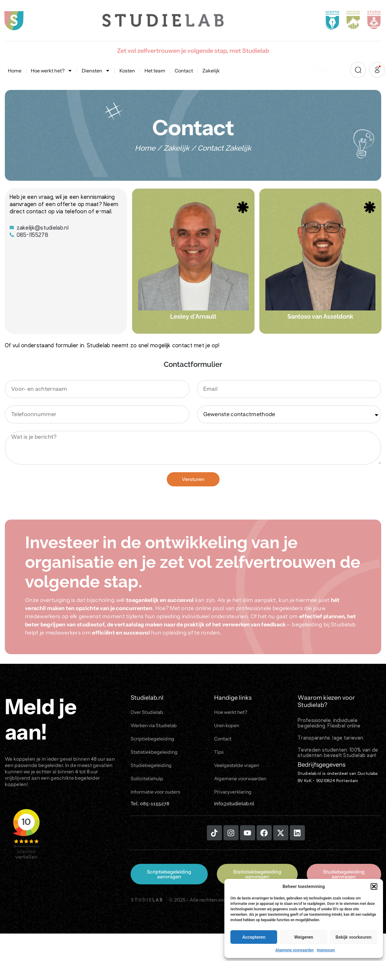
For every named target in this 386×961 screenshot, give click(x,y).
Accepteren (253, 937)
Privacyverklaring (233, 794)
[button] (374, 886)
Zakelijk (211, 71)
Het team (154, 71)
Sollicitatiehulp (147, 780)
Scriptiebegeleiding (153, 740)
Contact (184, 71)
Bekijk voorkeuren (353, 937)
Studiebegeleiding (151, 767)
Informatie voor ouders (156, 794)
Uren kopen (227, 726)
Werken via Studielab (154, 726)
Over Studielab (147, 712)
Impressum (326, 950)
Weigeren (303, 937)
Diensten (96, 71)
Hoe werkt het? (51, 71)
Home (14, 71)
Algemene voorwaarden (294, 950)
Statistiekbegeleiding (155, 753)
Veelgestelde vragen (237, 767)
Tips (219, 753)
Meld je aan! (41, 719)
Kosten (127, 71)
